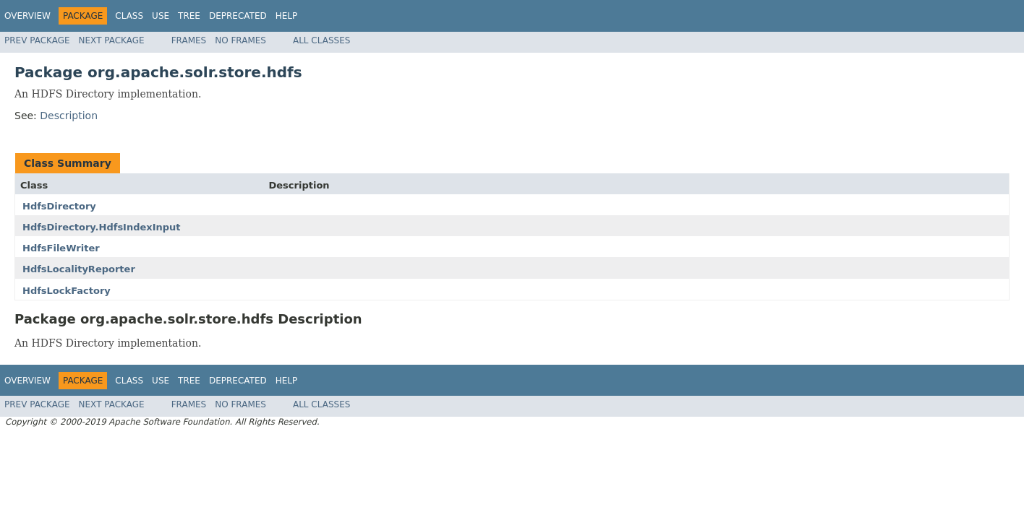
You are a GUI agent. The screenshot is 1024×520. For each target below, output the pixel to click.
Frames (189, 40)
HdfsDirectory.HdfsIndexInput (101, 227)
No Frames (240, 40)
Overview (27, 16)
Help (287, 16)
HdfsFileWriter (61, 248)
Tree (189, 16)
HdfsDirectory (59, 206)
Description (69, 115)
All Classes (321, 40)
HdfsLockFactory (66, 290)
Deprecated (238, 16)
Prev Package (37, 40)
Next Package (112, 40)
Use (160, 16)
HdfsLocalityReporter (78, 269)
